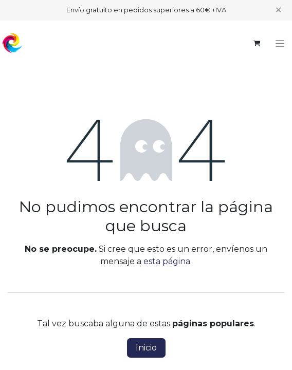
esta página (166, 261)
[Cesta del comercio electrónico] (256, 43)
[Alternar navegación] (280, 43)
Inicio (146, 348)
